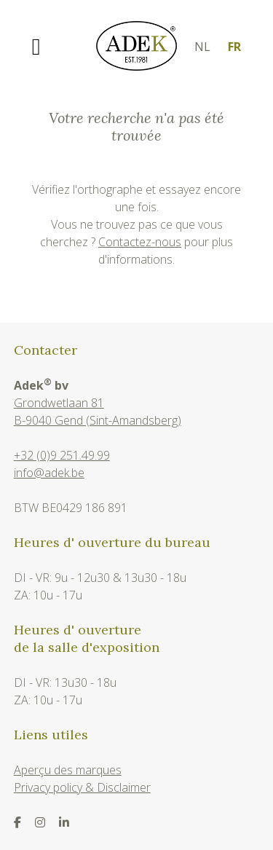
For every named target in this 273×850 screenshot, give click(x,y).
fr (234, 47)
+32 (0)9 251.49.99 (62, 455)
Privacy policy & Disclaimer (82, 787)
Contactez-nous (139, 242)
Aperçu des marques (68, 770)
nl (202, 47)
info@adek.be (49, 473)
